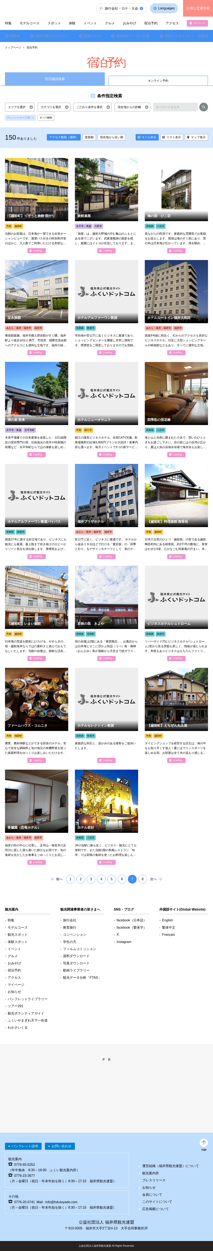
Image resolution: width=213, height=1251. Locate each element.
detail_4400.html (106, 817)
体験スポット (18, 942)
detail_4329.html (106, 511)
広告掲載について (155, 1209)
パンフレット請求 (25, 1146)
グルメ (110, 23)
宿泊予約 (150, 23)
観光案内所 (150, 1173)
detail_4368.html (106, 715)
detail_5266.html (176, 715)
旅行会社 (69, 920)
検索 (203, 108)
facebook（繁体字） (131, 927)
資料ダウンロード (76, 956)
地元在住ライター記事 (132, 36)
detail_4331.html (36, 307)
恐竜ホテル (92, 36)
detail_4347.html (176, 307)
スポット (54, 23)
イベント (90, 23)
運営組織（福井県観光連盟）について (170, 1166)
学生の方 (69, 942)
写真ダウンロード (76, 963)
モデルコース (30, 23)
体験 (72, 23)
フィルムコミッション (79, 949)
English (167, 920)
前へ (59, 879)
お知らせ (14, 991)
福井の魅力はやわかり (52, 36)
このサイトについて (157, 1201)
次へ (153, 879)
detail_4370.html (36, 511)
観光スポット (18, 934)
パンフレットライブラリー (28, 999)
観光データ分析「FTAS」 (82, 977)
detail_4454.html (106, 409)
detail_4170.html (106, 613)
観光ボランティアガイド (26, 1013)
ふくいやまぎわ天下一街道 (28, 1020)
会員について (152, 1194)
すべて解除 (46, 117)
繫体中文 (168, 927)
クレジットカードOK (18, 117)
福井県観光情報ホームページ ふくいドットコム (28, 8)
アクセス (172, 23)
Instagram (123, 942)
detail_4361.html (176, 613)
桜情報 (15, 36)
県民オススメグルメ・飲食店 (186, 36)
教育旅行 (69, 927)
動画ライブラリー (76, 970)
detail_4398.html (176, 409)
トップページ (13, 47)
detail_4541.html (36, 715)
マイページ (199, 23)
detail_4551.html (36, 613)
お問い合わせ (62, 1146)
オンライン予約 (158, 80)
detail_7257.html (36, 817)
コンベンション (74, 934)
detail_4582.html (36, 205)
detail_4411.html (106, 205)
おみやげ (129, 23)
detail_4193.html (176, 205)
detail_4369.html (106, 307)
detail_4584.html (176, 511)
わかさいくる (18, 1027)
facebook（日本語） (131, 920)
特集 (8, 23)
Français (168, 934)
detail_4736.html (36, 409)
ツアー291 (15, 1006)
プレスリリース (154, 1180)
